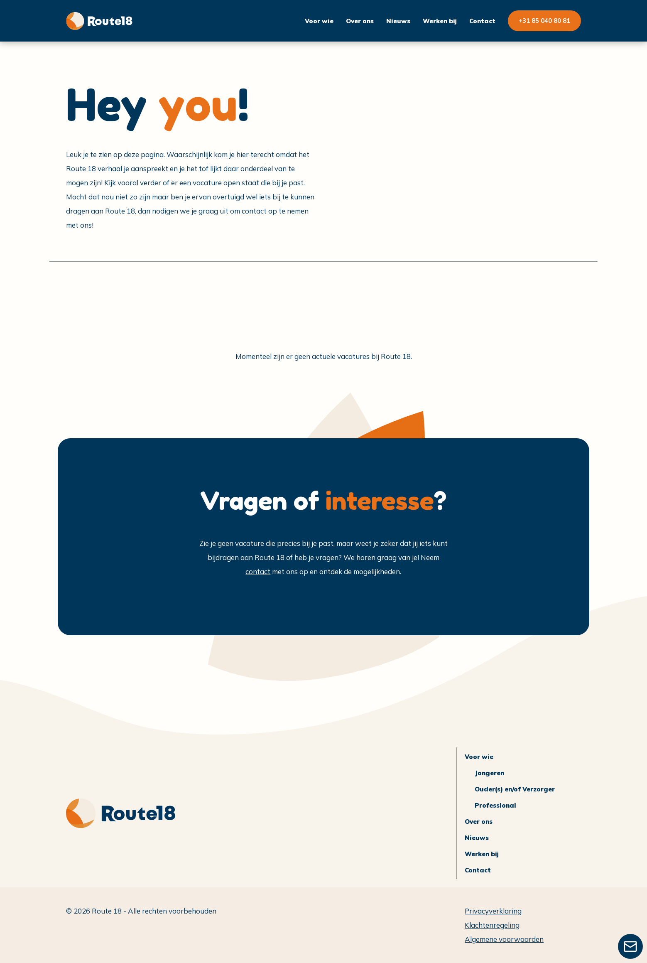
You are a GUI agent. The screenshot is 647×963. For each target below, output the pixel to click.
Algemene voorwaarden (504, 939)
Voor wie (319, 21)
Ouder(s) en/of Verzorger (515, 789)
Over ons (360, 21)
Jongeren (489, 773)
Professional (495, 805)
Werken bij (440, 21)
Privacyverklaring (493, 910)
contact (257, 571)
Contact (482, 21)
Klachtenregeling (492, 925)
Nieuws (398, 21)
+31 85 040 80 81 (544, 21)
